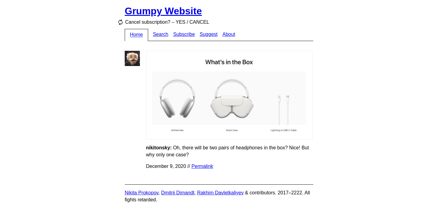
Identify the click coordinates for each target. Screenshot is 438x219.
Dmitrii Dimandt (177, 192)
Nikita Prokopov (141, 192)
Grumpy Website (163, 10)
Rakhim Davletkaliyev (220, 192)
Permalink (202, 166)
